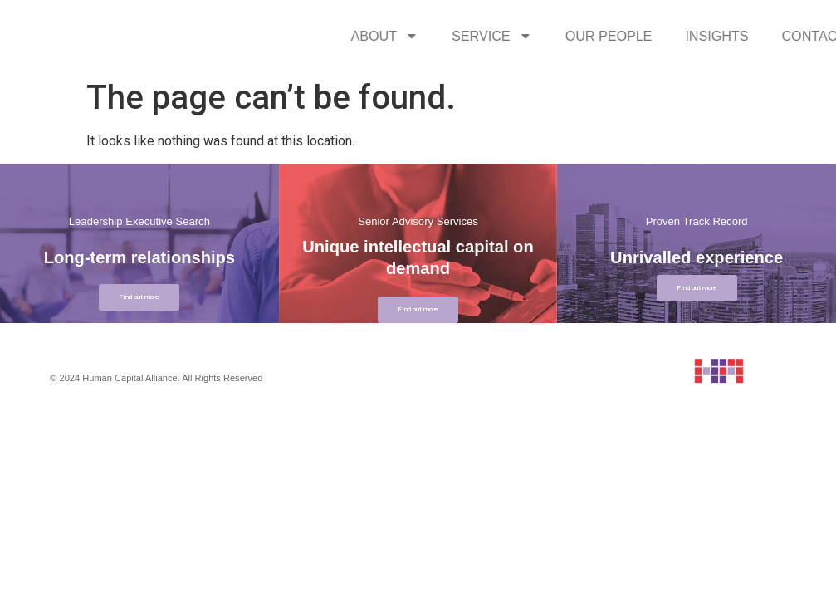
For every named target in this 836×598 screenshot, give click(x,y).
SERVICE (634, 36)
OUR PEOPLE (751, 35)
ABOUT (528, 36)
